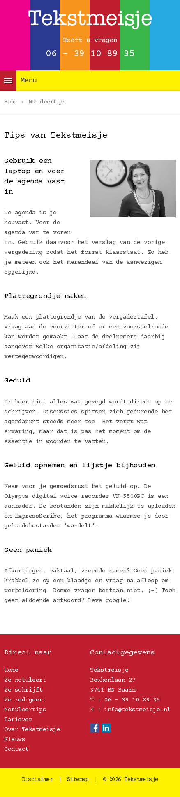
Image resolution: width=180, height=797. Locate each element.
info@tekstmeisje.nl (137, 709)
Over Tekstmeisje (32, 729)
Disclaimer (37, 779)
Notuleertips (25, 709)
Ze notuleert (25, 680)
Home (11, 670)
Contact (16, 749)
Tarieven (18, 719)
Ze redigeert (25, 699)
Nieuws (14, 739)
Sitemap (78, 779)
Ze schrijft (23, 690)
